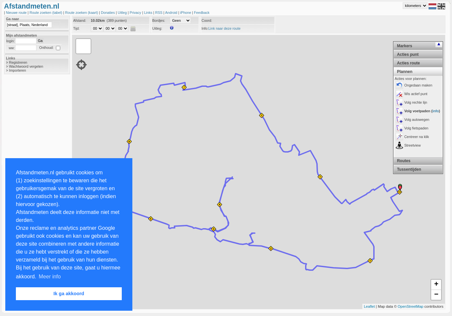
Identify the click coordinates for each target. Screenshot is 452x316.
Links (148, 13)
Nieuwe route (17, 13)
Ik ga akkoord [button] (69, 293)
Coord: (207, 20)
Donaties (108, 13)
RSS (159, 13)
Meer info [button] (50, 276)
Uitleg (123, 13)
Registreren (18, 62)
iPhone (186, 13)
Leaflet (369, 306)
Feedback (201, 13)
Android (171, 13)
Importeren (17, 70)
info (435, 111)
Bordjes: (158, 20)
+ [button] (436, 285)
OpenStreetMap (411, 306)
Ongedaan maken (418, 85)
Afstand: (79, 20)
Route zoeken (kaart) (82, 13)
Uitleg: (157, 28)
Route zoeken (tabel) (46, 13)
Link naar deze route (224, 28)
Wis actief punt (416, 94)
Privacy (136, 13)
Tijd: (76, 28)
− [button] (436, 295)
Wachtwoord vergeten (26, 66)
